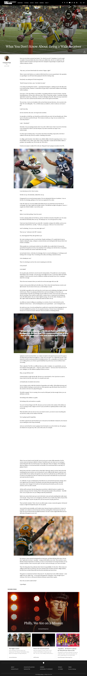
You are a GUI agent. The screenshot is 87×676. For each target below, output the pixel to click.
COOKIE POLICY (14, 669)
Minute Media (41, 674)
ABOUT (12, 667)
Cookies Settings (72, 669)
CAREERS (42, 667)
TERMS (69, 667)
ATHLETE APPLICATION (29, 667)
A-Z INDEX (60, 669)
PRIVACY (60, 667)
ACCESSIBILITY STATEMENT (46, 669)
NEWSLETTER (27, 669)
